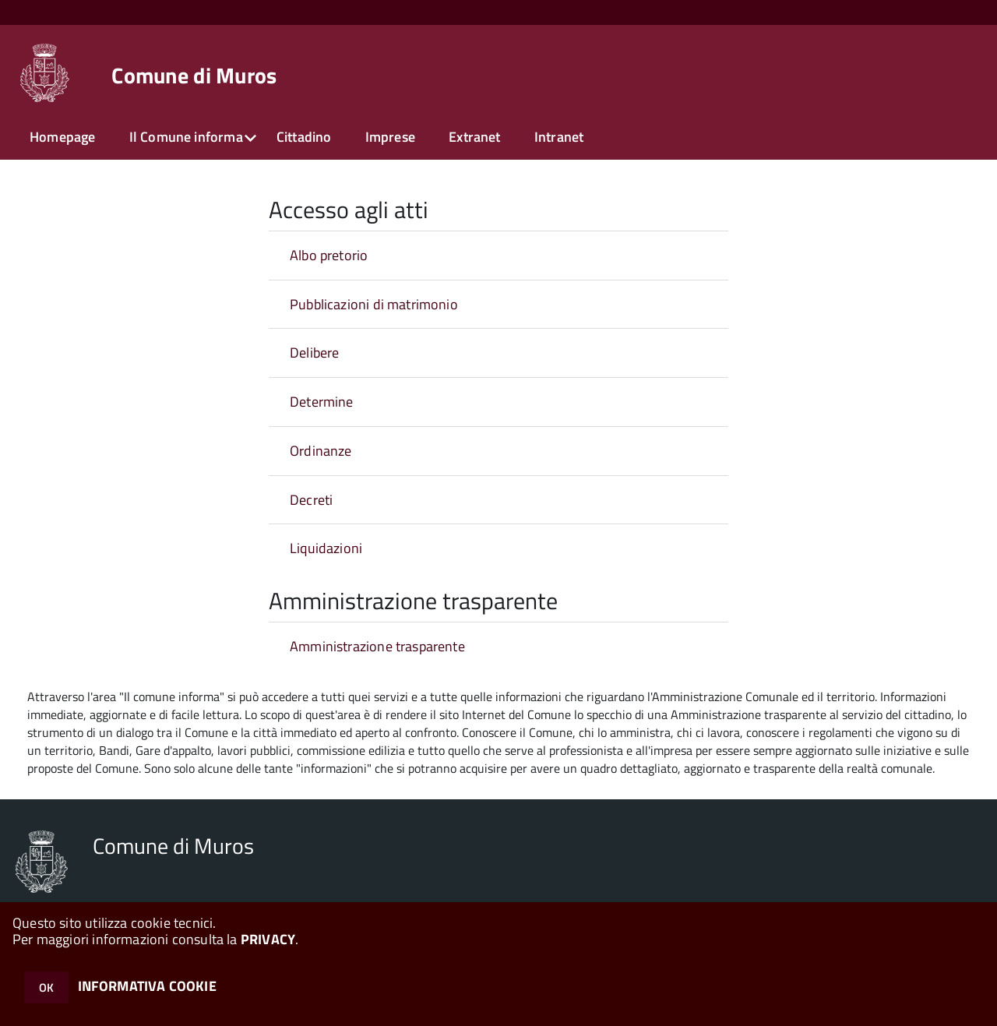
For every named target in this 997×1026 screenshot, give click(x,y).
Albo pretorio (329, 255)
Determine (322, 401)
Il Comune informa (186, 136)
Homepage (62, 136)
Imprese (390, 136)
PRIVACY (268, 939)
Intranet (558, 136)
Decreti (311, 499)
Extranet (474, 136)
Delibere (314, 352)
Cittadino (304, 136)
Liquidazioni (326, 548)
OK (46, 987)
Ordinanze (321, 450)
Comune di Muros (194, 75)
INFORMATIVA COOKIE (147, 985)
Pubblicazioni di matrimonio (374, 304)
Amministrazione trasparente (377, 646)
